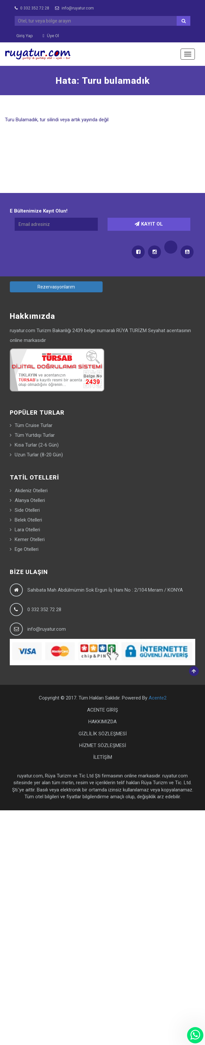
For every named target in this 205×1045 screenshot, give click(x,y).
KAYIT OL (149, 224)
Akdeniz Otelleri (31, 490)
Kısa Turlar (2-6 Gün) (37, 445)
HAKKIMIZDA (102, 722)
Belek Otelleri (28, 520)
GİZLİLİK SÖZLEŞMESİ (103, 734)
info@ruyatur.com (74, 8)
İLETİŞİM (102, 757)
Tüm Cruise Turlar (33, 425)
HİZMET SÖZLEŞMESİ (102, 745)
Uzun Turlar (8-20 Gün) (39, 455)
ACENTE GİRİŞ (102, 710)
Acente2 (158, 698)
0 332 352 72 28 (32, 8)
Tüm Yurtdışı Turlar (35, 435)
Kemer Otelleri (30, 539)
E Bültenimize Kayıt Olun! (38, 211)
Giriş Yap (24, 35)
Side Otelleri (27, 510)
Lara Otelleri (27, 530)
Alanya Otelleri (30, 500)
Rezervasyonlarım (56, 286)
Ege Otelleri (26, 549)
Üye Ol (51, 35)
